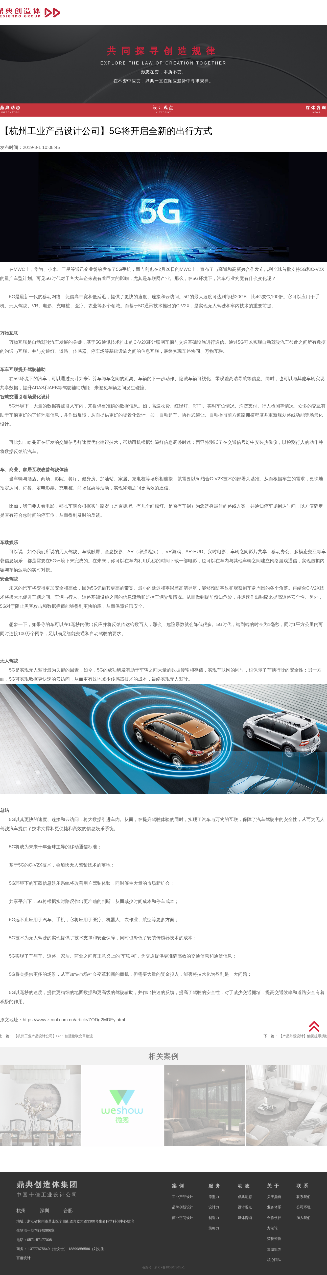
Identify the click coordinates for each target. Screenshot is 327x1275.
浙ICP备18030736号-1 (169, 1267)
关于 (294, 12)
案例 (221, 12)
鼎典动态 (10, 110)
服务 (245, 12)
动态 (269, 12)
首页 (197, 12)
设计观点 (163, 110)
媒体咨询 (316, 110)
